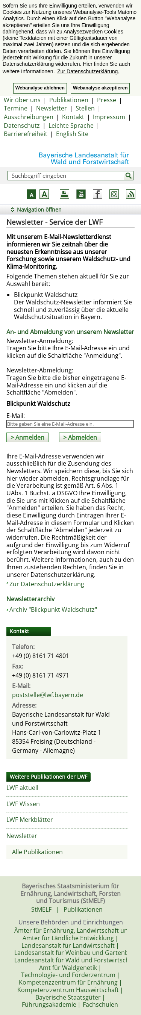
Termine (15, 108)
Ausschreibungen (28, 117)
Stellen (85, 108)
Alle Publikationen (37, 852)
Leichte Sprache (71, 125)
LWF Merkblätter (29, 819)
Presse (106, 100)
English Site (72, 134)
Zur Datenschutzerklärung (46, 584)
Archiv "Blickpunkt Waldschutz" (53, 609)
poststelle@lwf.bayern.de (47, 695)
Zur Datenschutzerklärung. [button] (88, 71)
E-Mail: (15, 415)
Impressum (109, 117)
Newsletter (51, 108)
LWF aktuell (22, 788)
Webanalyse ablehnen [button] (40, 88)
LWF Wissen (23, 804)
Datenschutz (22, 125)
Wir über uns (22, 100)
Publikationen (68, 100)
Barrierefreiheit (25, 134)
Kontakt (73, 117)
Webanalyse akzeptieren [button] (100, 88)
